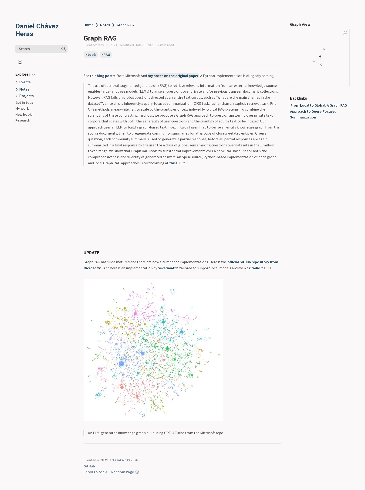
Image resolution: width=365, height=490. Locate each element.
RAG (107, 54)
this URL (177, 163)
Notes (105, 24)
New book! (24, 114)
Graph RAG (125, 24)
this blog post (102, 75)
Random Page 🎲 (125, 472)
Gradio (256, 268)
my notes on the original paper (173, 75)
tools (92, 54)
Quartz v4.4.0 (115, 460)
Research (22, 120)
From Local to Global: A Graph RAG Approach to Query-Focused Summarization (318, 111)
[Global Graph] (345, 33)
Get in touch (25, 102)
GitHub (89, 466)
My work (22, 108)
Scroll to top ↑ (96, 472)
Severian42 (168, 268)
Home (88, 24)
